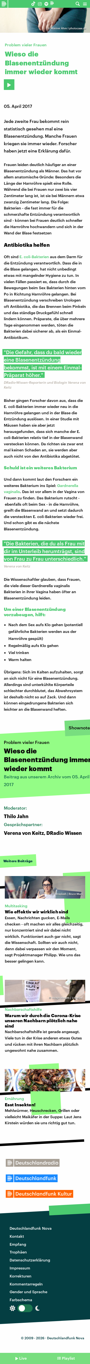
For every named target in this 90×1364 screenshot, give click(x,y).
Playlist (68, 1358)
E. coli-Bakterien (34, 256)
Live (23, 1358)
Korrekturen (20, 1276)
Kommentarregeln (26, 1284)
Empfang (18, 1244)
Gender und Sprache (28, 1291)
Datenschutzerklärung (30, 1260)
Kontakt (17, 1236)
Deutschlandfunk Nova (31, 1228)
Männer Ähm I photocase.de (68, 28)
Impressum (20, 1268)
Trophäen (18, 1252)
